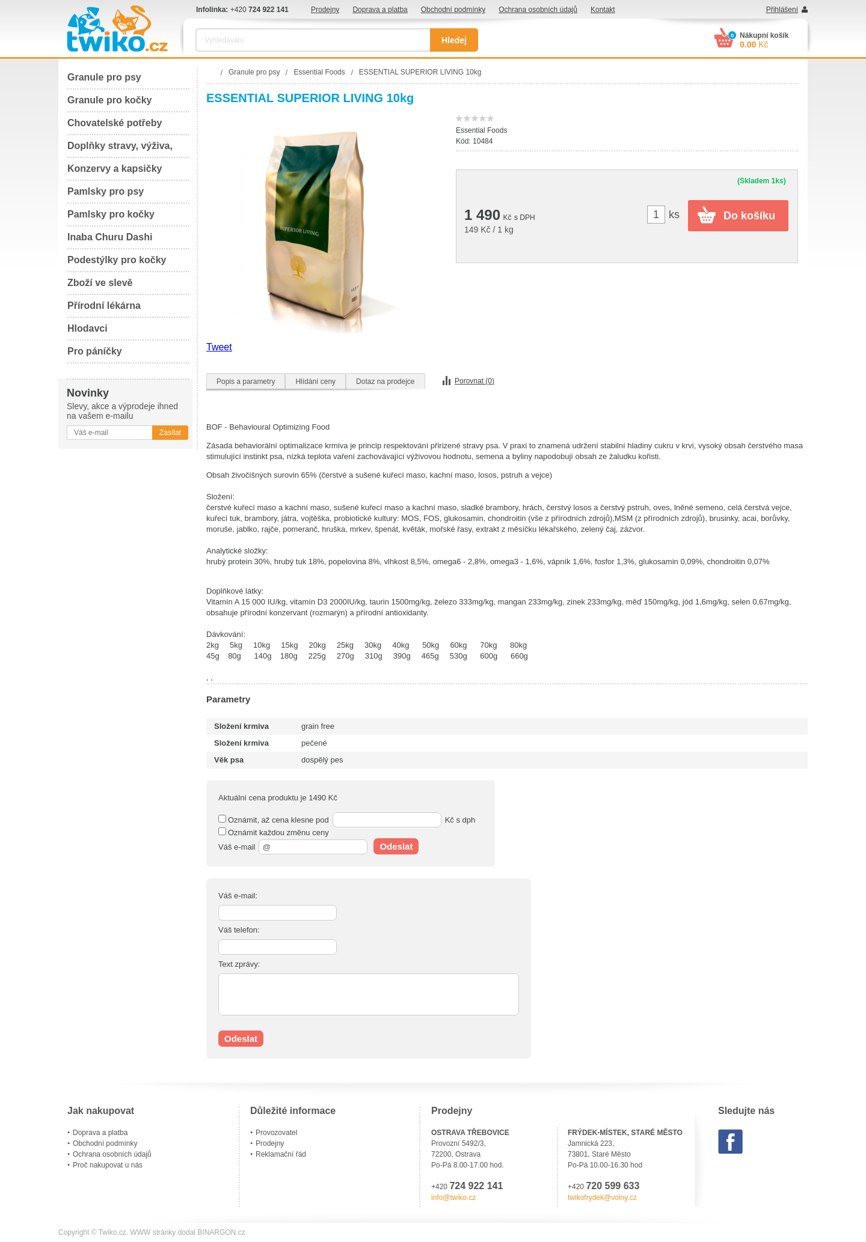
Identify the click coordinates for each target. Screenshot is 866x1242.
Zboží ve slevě (100, 283)
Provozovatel (276, 1132)
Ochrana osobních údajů (538, 9)
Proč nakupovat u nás (108, 1165)
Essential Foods (481, 130)
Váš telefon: (239, 929)
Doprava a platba (379, 9)
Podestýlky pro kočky (117, 260)
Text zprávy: (239, 964)
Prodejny (325, 9)
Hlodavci (87, 328)
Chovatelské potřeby (114, 123)
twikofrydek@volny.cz (602, 1197)
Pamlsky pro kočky (111, 214)
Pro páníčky (94, 351)
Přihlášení (782, 9)
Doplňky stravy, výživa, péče (120, 149)
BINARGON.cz (221, 1232)
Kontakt (603, 9)
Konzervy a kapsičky (114, 168)
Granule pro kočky (109, 100)
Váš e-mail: (237, 895)
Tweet (219, 347)
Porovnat (474, 381)
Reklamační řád (281, 1154)
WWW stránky (153, 1232)
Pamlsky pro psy (105, 191)
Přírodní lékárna (104, 305)
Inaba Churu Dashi (109, 237)
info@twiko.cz (453, 1197)
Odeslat (396, 846)
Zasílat (170, 432)
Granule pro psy (104, 77)
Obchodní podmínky (453, 9)
